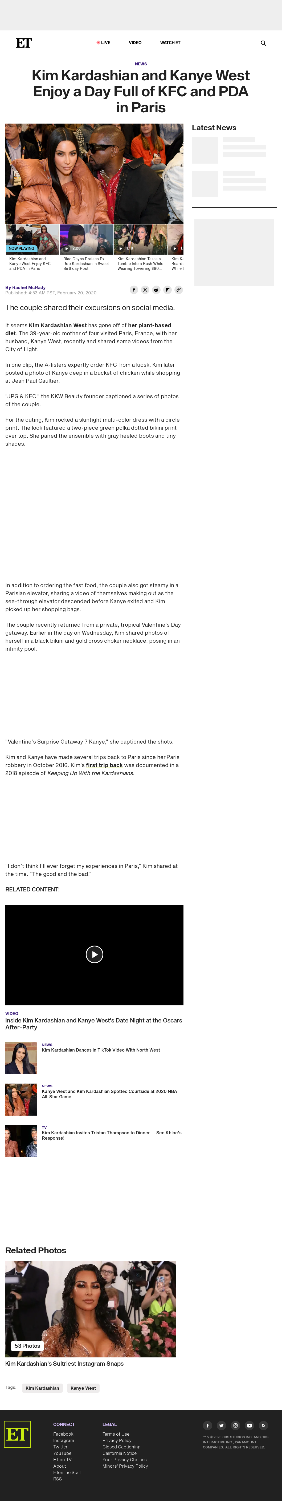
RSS (57, 1479)
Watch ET (170, 43)
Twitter (60, 1447)
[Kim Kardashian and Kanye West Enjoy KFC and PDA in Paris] (32, 249)
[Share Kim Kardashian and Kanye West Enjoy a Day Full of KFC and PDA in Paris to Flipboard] (167, 290)
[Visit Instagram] (235, 1426)
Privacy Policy (117, 1440)
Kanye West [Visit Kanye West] (83, 1388)
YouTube (62, 1453)
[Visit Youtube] (249, 1426)
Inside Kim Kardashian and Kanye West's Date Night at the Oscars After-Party (93, 1024)
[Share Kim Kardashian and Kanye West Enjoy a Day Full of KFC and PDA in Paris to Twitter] (145, 290)
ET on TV (62, 1460)
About (59, 1466)
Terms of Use (116, 1434)
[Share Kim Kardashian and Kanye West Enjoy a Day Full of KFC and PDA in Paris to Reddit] (156, 290)
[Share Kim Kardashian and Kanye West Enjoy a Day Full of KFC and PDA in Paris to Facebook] (134, 290)
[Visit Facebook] (207, 1426)
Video (135, 43)
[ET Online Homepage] (24, 43)
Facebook (63, 1434)
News (141, 64)
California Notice (120, 1453)
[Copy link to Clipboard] (178, 290)
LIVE (105, 43)
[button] (94, 954)
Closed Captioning (122, 1447)
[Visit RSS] (263, 1426)
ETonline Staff (67, 1473)
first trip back (104, 765)
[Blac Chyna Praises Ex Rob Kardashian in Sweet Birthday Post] (86, 249)
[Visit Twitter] (221, 1426)
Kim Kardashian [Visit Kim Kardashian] (42, 1388)
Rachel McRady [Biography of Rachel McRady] (29, 288)
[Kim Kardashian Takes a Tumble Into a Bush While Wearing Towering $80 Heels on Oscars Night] (140, 249)
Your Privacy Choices (125, 1460)
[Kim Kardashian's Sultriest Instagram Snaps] (94, 1309)
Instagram (63, 1440)
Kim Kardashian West (58, 326)
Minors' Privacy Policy (125, 1466)
